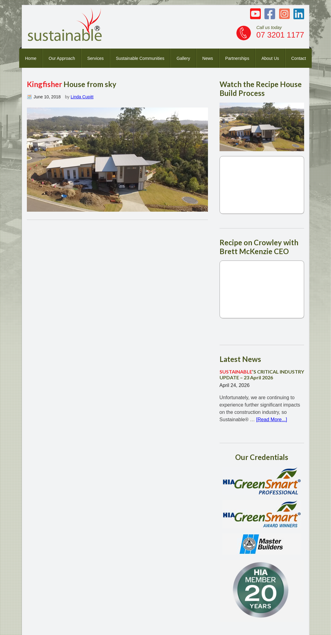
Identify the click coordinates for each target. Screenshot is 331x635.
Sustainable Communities (140, 58)
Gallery (183, 58)
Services (95, 58)
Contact (298, 58)
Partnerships (237, 58)
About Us (270, 58)
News (207, 58)
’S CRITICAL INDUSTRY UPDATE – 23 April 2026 (262, 374)
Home (30, 58)
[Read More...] (271, 419)
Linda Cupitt (82, 96)
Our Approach (62, 58)
